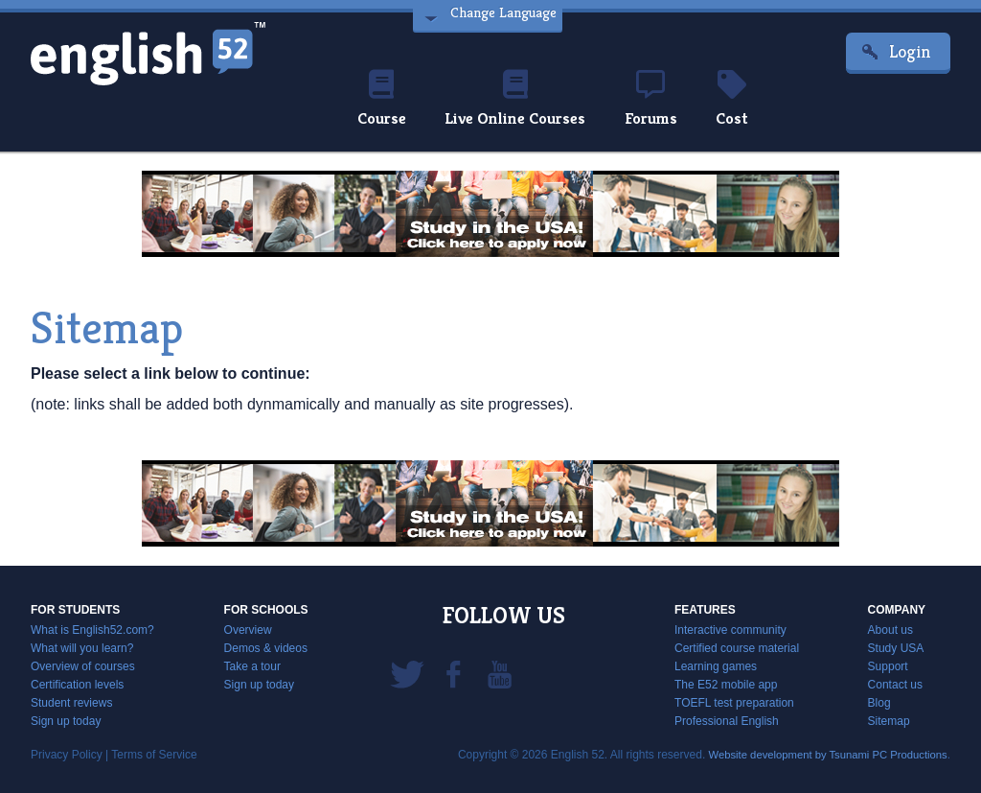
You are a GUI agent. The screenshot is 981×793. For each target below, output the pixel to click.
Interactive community (730, 630)
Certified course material (736, 648)
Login (910, 51)
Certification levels (77, 684)
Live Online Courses (513, 99)
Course (373, 99)
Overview (248, 630)
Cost (741, 99)
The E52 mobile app (725, 684)
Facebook (453, 673)
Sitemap (889, 721)
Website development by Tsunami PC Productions (820, 754)
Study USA (896, 648)
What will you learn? (82, 648)
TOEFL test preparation (734, 703)
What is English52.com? (92, 630)
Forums (657, 99)
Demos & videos (266, 648)
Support (888, 666)
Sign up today (66, 721)
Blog (879, 703)
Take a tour (252, 666)
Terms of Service (153, 754)
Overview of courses (83, 666)
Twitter (407, 673)
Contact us (895, 684)
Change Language (501, 17)
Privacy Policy (67, 754)
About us (890, 630)
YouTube (499, 673)
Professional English (726, 721)
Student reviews (71, 703)
